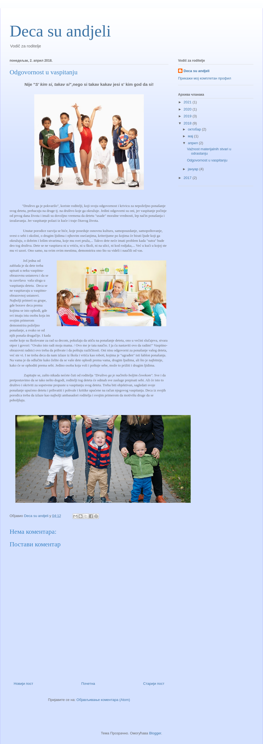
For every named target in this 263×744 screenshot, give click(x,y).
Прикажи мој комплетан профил (204, 78)
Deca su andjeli (60, 31)
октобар (195, 129)
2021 (188, 102)
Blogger (155, 733)
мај (191, 136)
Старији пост (153, 683)
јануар (193, 169)
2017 (188, 178)
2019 (188, 116)
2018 (188, 123)
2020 (188, 109)
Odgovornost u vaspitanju (207, 160)
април (193, 143)
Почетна (88, 683)
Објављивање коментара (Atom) (103, 700)
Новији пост (23, 683)
